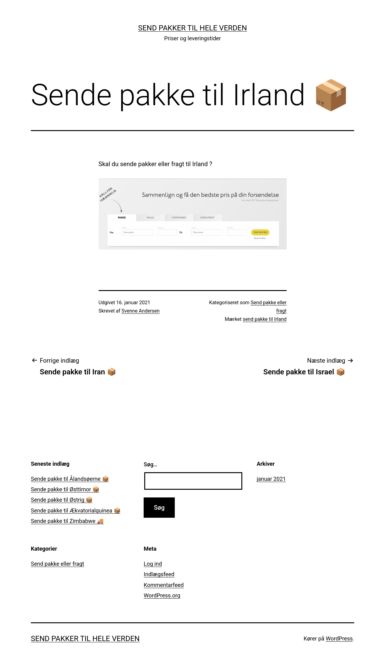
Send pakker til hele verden (192, 28)
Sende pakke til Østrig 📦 (61, 500)
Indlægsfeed (159, 574)
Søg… (150, 464)
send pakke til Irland (265, 319)
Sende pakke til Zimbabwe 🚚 (67, 521)
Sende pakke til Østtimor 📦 (65, 489)
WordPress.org (162, 595)
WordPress (339, 638)
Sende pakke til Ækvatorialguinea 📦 (76, 510)
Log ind (153, 563)
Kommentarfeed (164, 585)
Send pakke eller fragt (57, 563)
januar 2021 (271, 479)
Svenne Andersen (140, 311)
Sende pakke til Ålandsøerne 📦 (70, 479)
